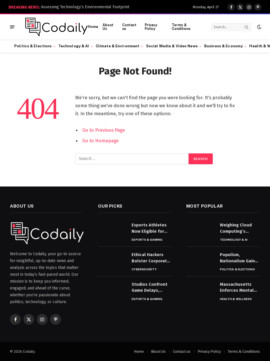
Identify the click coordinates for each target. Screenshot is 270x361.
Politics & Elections (33, 46)
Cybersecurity (144, 269)
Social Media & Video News (172, 46)
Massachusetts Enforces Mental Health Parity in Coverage (237, 288)
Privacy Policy (151, 27)
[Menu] (12, 27)
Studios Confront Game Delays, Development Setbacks (149, 288)
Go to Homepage (100, 140)
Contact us (129, 27)
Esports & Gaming (147, 239)
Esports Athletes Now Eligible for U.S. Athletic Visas (150, 228)
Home (93, 27)
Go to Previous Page (103, 130)
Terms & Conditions (181, 27)
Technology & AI (73, 46)
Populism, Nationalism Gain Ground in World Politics (237, 258)
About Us (108, 27)
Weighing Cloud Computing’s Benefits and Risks (239, 228)
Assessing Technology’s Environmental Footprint (85, 7)
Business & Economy (223, 46)
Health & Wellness (236, 299)
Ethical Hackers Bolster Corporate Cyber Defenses (150, 258)
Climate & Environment (118, 46)
